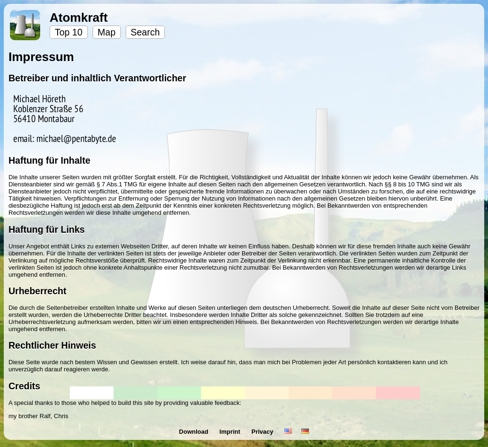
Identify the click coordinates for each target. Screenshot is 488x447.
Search (145, 32)
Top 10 (69, 32)
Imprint (231, 431)
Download (194, 431)
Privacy (263, 431)
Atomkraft (79, 17)
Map (107, 32)
